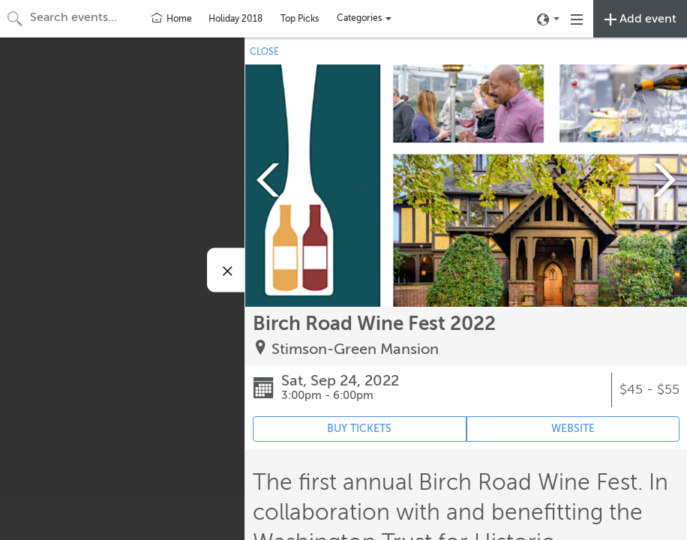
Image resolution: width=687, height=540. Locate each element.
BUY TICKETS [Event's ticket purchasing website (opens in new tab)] (359, 428)
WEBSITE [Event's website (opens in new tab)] (573, 428)
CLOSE (264, 51)
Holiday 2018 (235, 19)
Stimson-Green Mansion (355, 349)
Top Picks (299, 19)
